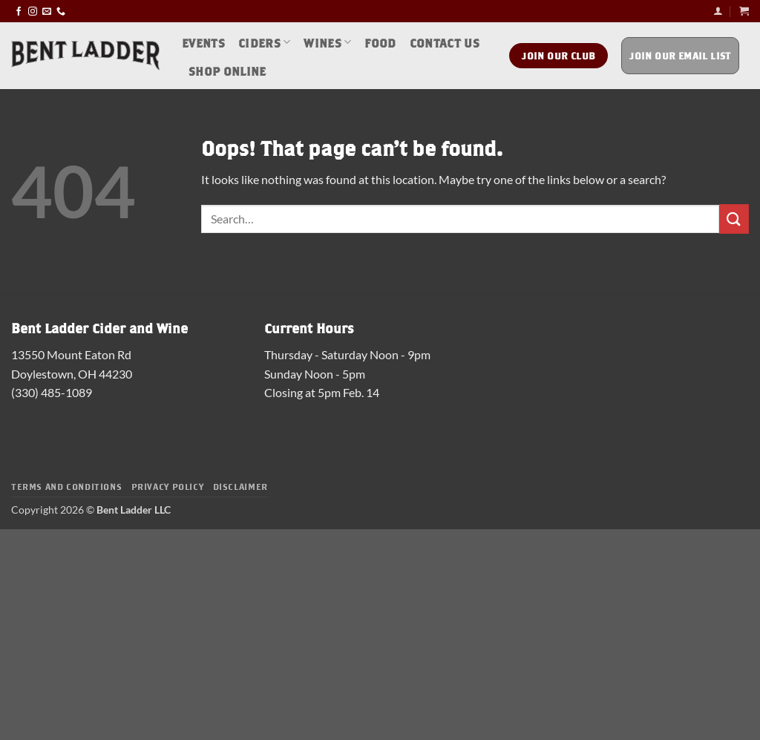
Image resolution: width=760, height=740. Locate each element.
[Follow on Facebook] (18, 10)
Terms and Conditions (66, 485)
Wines (327, 42)
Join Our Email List (680, 55)
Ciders (264, 42)
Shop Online (227, 70)
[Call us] (60, 10)
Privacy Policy (167, 485)
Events (203, 42)
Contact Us (444, 42)
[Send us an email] (46, 10)
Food (380, 42)
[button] (718, 10)
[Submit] (734, 218)
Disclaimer (240, 485)
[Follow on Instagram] (32, 10)
